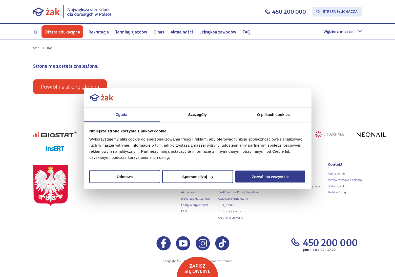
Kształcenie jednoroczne (232, 198)
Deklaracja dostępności (195, 198)
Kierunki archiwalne (230, 217)
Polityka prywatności (194, 205)
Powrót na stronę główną (70, 86)
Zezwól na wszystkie (270, 177)
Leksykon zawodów (217, 31)
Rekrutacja (98, 31)
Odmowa (125, 177)
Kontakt (335, 164)
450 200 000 (289, 11)
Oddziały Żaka (336, 186)
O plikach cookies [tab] (273, 114)
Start (36, 48)
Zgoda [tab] (122, 114)
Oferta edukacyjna (62, 31)
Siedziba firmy (336, 192)
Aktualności (182, 31)
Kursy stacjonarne (229, 211)
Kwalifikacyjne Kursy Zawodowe (238, 192)
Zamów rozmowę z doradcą (344, 180)
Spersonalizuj (197, 177)
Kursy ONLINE (227, 205)
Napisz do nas (336, 173)
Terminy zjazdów (131, 31)
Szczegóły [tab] (197, 114)
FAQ (246, 31)
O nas (158, 31)
